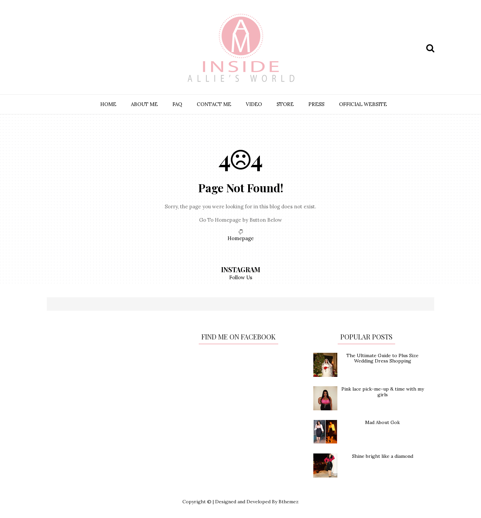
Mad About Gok (382, 422)
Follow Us (240, 277)
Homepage (240, 238)
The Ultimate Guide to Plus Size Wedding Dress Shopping (382, 358)
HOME (108, 104)
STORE (285, 104)
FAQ (177, 104)
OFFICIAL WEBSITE (363, 104)
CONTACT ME (214, 104)
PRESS (316, 104)
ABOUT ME (144, 104)
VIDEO (254, 104)
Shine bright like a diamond (382, 456)
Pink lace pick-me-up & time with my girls (382, 392)
